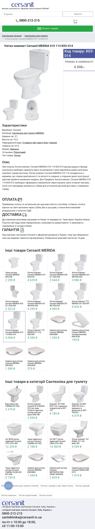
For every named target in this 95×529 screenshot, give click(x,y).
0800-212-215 (28, 20)
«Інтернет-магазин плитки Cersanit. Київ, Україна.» (27, 510)
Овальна (14, 149)
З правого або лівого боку (35, 142)
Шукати (78, 14)
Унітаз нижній (82, 486)
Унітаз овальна (8, 495)
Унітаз (17, 155)
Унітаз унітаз (45, 495)
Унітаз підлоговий (28, 495)
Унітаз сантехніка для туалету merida (19, 486)
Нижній (53, 142)
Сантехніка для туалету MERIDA (28, 133)
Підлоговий (19, 152)
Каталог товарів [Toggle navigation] (47, 29)
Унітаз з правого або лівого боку (57, 486)
